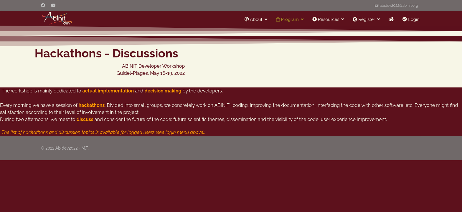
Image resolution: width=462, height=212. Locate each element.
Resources (325, 19)
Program (287, 19)
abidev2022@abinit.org (399, 5)
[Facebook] (43, 5)
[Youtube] (53, 5)
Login (411, 19)
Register (364, 19)
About (254, 19)
